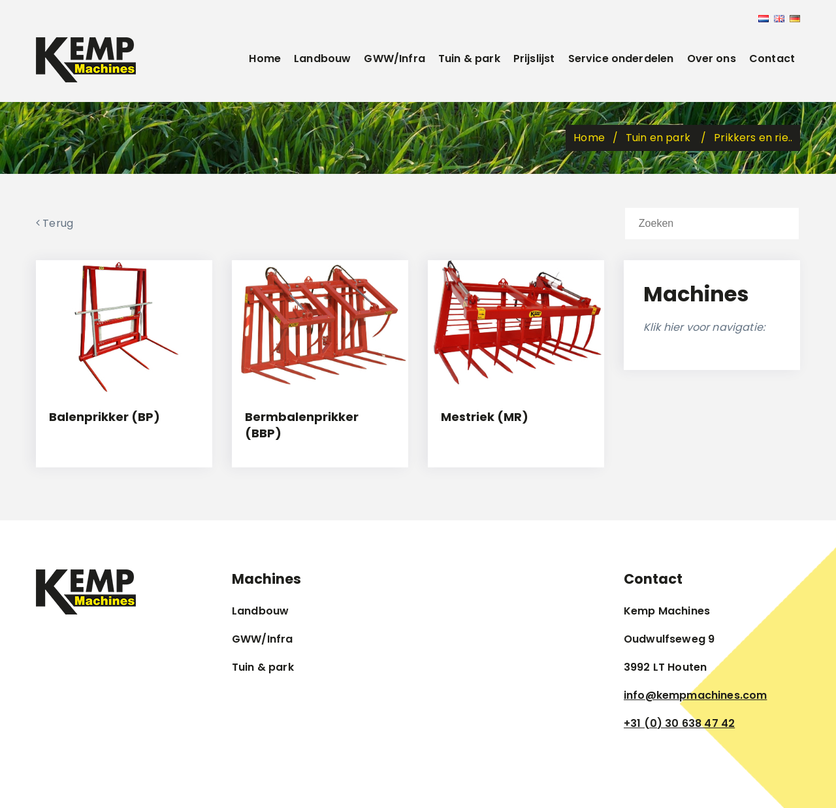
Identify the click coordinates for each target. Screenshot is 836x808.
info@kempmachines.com (695, 695)
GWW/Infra (394, 58)
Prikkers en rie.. (753, 137)
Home (265, 58)
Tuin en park (659, 137)
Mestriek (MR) (484, 417)
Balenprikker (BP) (104, 417)
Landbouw (322, 58)
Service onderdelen (621, 58)
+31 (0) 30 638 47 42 (679, 723)
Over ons (711, 58)
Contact (772, 58)
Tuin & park (469, 58)
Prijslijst (534, 58)
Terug (54, 223)
